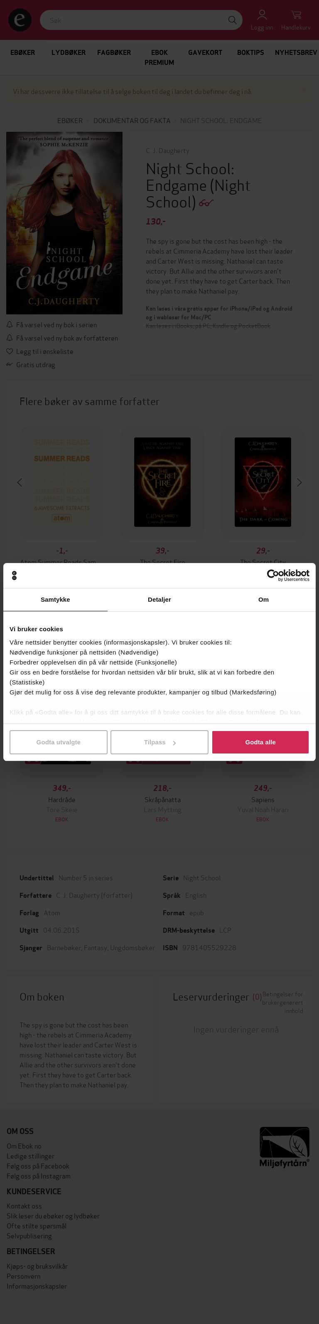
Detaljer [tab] (159, 599)
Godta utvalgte (59, 742)
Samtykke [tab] (55, 599)
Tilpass (160, 742)
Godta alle (260, 742)
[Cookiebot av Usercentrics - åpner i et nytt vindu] (273, 575)
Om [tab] (263, 599)
